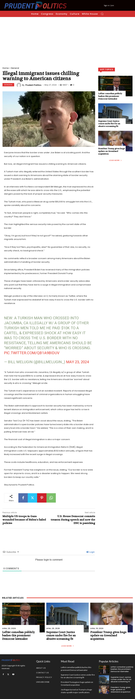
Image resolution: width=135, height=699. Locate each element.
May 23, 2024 (77, 362)
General (15, 68)
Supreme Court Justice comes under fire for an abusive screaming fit (109, 124)
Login (90, 552)
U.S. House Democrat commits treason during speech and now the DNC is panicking (73, 520)
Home (5, 68)
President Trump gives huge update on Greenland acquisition (111, 151)
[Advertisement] (67, 40)
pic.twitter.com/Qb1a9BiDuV (31, 353)
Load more (115, 160)
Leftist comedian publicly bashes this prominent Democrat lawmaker (110, 96)
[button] (102, 14)
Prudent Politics (33, 85)
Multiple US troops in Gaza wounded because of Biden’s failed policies (24, 520)
